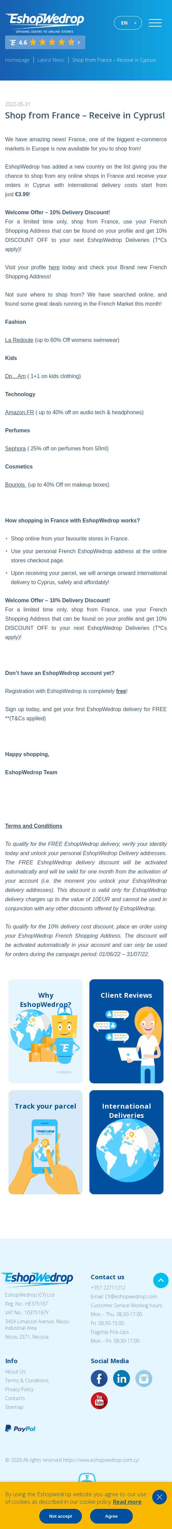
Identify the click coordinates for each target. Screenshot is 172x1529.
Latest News (51, 60)
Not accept (60, 1516)
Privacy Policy (19, 1389)
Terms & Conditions (27, 1380)
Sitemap (14, 1407)
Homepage (17, 60)
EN (124, 22)
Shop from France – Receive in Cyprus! (114, 60)
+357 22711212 (108, 1287)
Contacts (15, 1398)
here (54, 267)
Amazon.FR (19, 412)
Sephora (15, 448)
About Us (15, 1371)
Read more (127, 1501)
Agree (111, 1516)
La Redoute (19, 340)
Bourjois (15, 485)
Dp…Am (15, 376)
